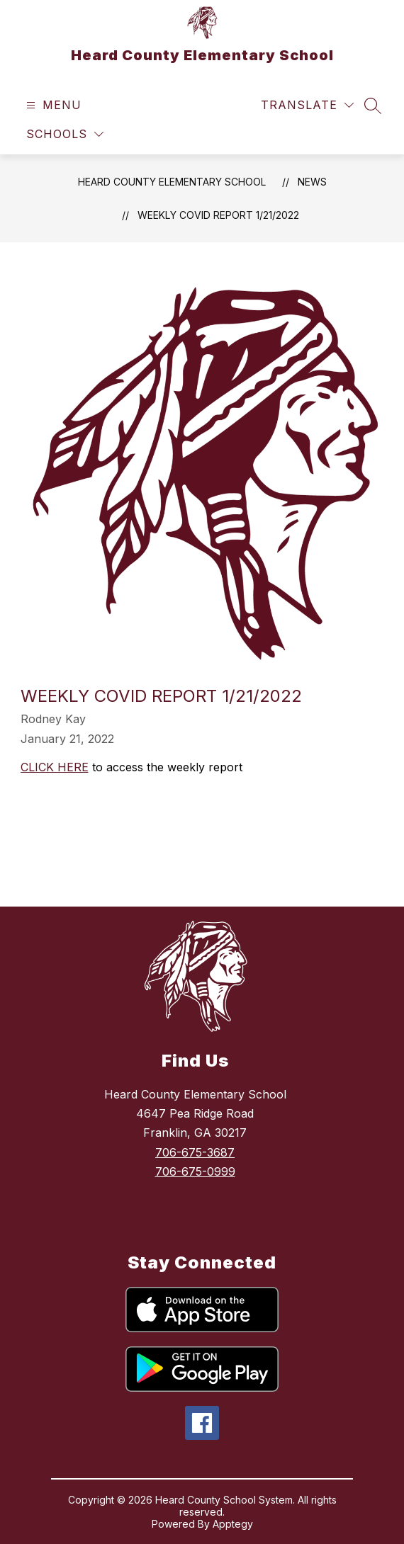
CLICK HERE (55, 767)
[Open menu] (52, 105)
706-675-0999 (195, 1171)
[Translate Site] (307, 105)
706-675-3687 (195, 1152)
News (312, 182)
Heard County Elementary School (172, 182)
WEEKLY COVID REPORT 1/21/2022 (218, 215)
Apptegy (233, 1524)
